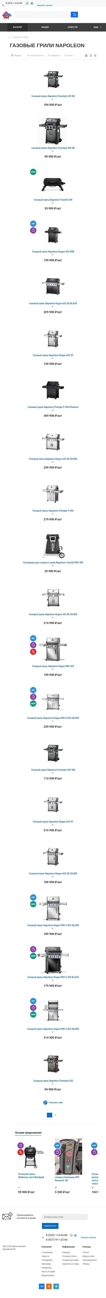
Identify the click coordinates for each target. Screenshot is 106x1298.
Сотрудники (47, 1260)
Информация (68, 1247)
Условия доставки (70, 1260)
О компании (47, 1252)
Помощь (87, 1247)
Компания (47, 1247)
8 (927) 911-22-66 (57, 1239)
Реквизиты (47, 1268)
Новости (73, 27)
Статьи (86, 1252)
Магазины (46, 1264)
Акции (45, 27)
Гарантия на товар (70, 1264)
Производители (90, 1260)
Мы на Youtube (48, 1271)
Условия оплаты (69, 1256)
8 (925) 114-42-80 (14, 3)
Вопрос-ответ (89, 1256)
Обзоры (86, 1264)
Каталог (17, 27)
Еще (97, 27)
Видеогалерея (48, 1275)
